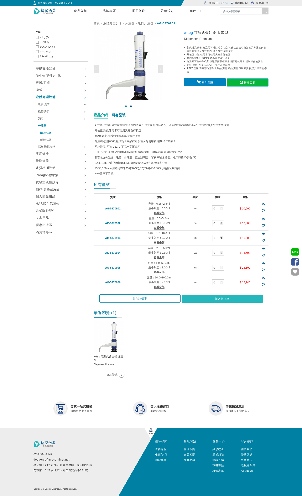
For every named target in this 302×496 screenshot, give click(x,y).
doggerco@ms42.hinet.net (52, 459)
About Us (247, 470)
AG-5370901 (166, 23)
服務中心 (196, 11)
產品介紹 (101, 115)
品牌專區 (109, 11)
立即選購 (206, 82)
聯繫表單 (218, 470)
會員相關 (189, 454)
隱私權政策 (248, 465)
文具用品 (42, 217)
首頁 (97, 23)
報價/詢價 (161, 454)
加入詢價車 (161, 298)
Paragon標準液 (47, 175)
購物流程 (161, 448)
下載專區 (218, 465)
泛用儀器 (42, 153)
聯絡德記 (247, 454)
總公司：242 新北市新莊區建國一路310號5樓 (63, 464)
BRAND (46, 56)
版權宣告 (247, 459)
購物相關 (189, 448)
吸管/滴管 (44, 104)
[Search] (244, 11)
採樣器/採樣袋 (46, 146)
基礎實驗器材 (45, 68)
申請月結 (218, 459)
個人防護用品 (45, 196)
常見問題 (190, 441)
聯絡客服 (246, 82)
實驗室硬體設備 (47, 182)
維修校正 (218, 448)
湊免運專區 (44, 232)
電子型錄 (138, 11)
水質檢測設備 (45, 168)
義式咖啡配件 (45, 210)
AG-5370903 (113, 238)
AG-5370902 (113, 223)
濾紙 (39, 90)
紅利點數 (189, 459)
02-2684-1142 (63, 3)
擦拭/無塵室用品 (48, 189)
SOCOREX (47, 46)
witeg (44, 37)
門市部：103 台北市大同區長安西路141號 (61, 469)
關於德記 (247, 441)
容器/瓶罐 (43, 82)
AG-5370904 (113, 252)
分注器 (129, 23)
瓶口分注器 (145, 23)
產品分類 (80, 11)
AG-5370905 (113, 267)
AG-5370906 (113, 282)
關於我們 (247, 448)
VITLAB (45, 51)
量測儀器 (42, 160)
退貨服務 (218, 454)
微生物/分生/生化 (48, 75)
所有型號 (119, 115)
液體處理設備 (112, 23)
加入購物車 (201, 298)
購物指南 (161, 441)
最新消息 (167, 11)
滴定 (41, 118)
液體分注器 (45, 139)
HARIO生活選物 (48, 203)
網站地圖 (161, 459)
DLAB (44, 42)
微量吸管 (43, 111)
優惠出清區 (44, 225)
